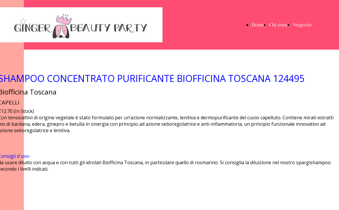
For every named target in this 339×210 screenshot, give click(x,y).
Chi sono (279, 25)
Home (258, 25)
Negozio (302, 25)
